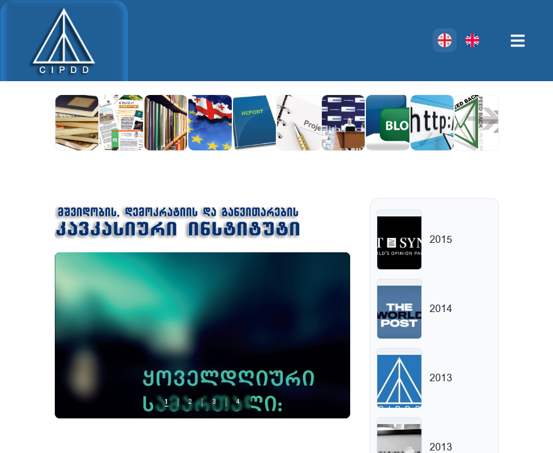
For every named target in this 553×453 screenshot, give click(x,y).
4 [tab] (238, 402)
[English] (472, 40)
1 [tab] (166, 402)
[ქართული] (445, 40)
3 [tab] (214, 402)
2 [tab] (190, 402)
